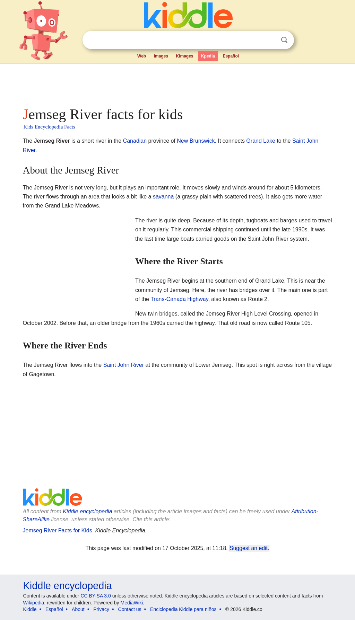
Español (231, 56)
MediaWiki (132, 602)
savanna (163, 197)
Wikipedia (33, 602)
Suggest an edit (249, 548)
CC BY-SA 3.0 (95, 596)
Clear (270, 40)
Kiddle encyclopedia (87, 511)
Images (161, 56)
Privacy (101, 609)
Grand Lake (260, 141)
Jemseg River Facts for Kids (57, 530)
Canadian (135, 141)
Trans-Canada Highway (179, 299)
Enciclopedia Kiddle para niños (183, 609)
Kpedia (208, 56)
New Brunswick (196, 141)
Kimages (184, 56)
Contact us (129, 609)
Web (141, 56)
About (78, 609)
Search (284, 40)
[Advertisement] (177, 83)
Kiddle (30, 609)
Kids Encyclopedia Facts (49, 127)
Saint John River (123, 365)
